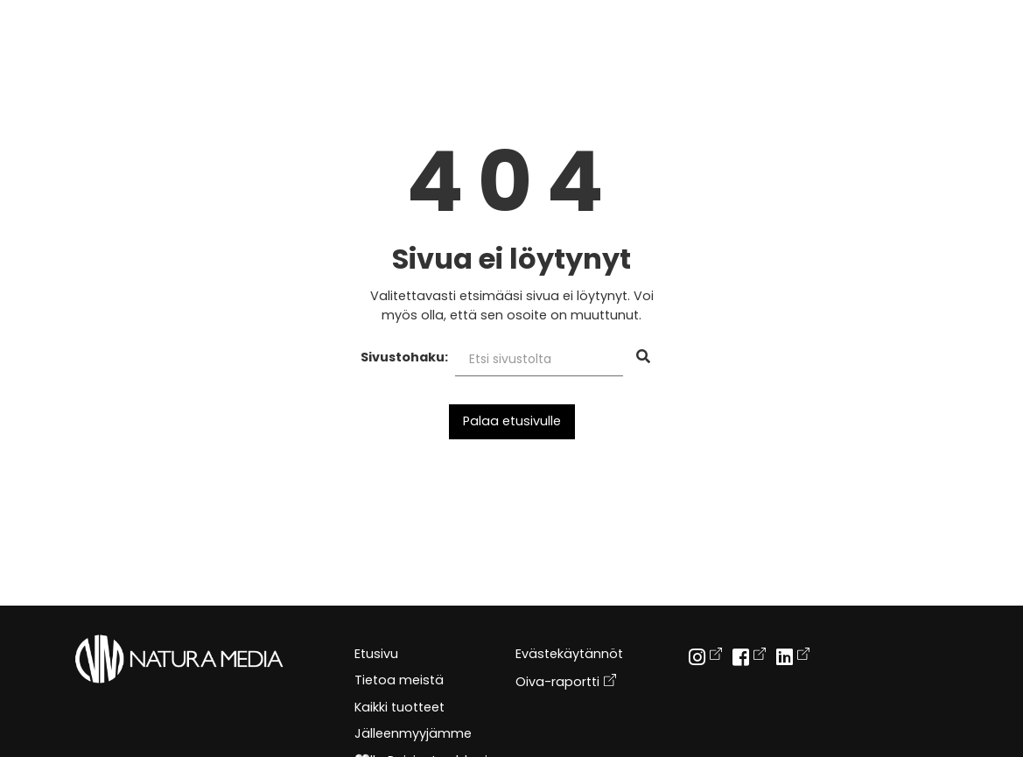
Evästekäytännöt (569, 654)
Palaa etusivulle (512, 421)
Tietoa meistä (399, 680)
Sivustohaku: (404, 357)
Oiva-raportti (565, 681)
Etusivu (376, 654)
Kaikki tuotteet (399, 707)
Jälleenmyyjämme (413, 733)
